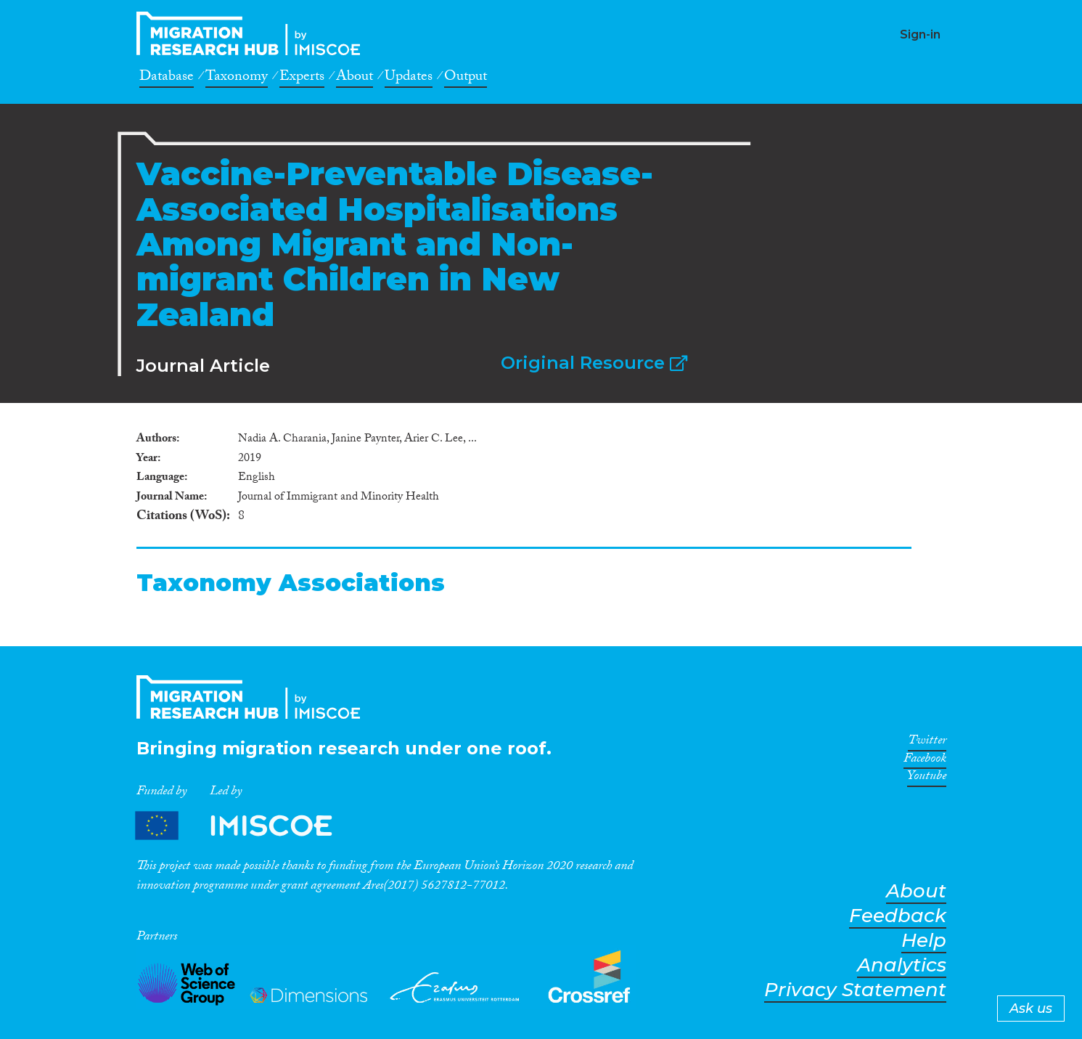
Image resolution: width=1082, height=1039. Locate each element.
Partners (246, 826)
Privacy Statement (855, 990)
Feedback (897, 916)
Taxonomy (236, 78)
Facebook (924, 761)
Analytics (901, 965)
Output (465, 78)
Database (166, 78)
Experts (301, 78)
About (354, 78)
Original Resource (594, 362)
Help (923, 940)
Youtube (926, 778)
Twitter (927, 742)
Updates (409, 78)
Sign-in (920, 34)
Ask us (1030, 1008)
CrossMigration (252, 33)
